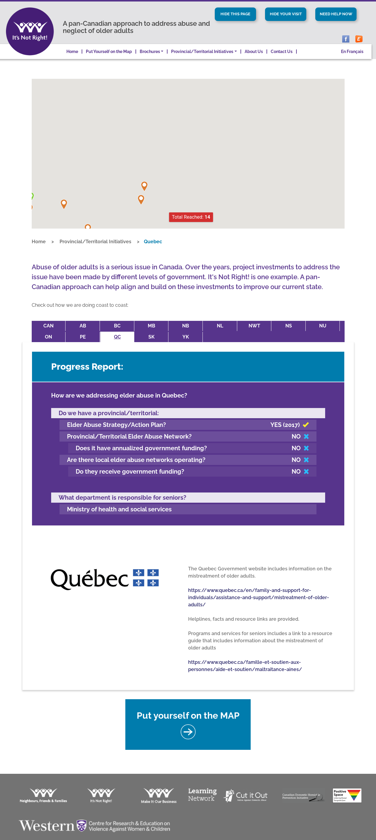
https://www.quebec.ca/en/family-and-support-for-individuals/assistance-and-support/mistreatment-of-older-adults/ (258, 595)
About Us (254, 60)
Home (72, 60)
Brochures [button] (150, 60)
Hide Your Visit (285, 18)
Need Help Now (336, 18)
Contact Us (282, 60)
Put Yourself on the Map (109, 60)
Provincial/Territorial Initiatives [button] (202, 60)
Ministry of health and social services (119, 506)
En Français (352, 60)
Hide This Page (235, 14)
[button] (64, 212)
